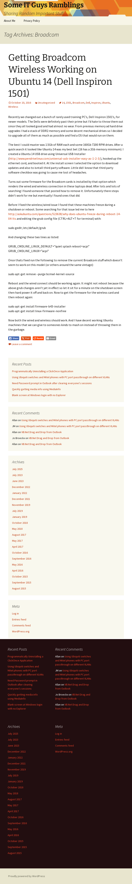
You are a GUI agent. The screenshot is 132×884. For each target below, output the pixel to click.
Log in (15, 613)
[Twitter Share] (26, 338)
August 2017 (19, 534)
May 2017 (17, 540)
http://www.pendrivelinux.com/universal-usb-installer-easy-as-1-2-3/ (54, 158)
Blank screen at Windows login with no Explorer (39, 395)
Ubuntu (106, 102)
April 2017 (17, 546)
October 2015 (20, 576)
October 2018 (20, 523)
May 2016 (17, 564)
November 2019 (21, 505)
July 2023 (17, 475)
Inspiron (96, 102)
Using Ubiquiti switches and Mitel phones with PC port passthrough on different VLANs (61, 377)
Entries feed (19, 619)
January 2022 (19, 493)
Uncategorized (46, 102)
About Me (9, 21)
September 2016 (21, 558)
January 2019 (19, 517)
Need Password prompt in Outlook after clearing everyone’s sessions (52, 383)
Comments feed (21, 625)
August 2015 (19, 588)
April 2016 (17, 570)
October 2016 (20, 552)
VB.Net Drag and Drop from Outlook (41, 432)
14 (63, 102)
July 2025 (17, 469)
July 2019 (17, 511)
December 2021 (21, 499)
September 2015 (21, 582)
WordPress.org (21, 631)
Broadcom (78, 102)
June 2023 (18, 481)
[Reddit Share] (38, 338)
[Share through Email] (51, 338)
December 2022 (21, 487)
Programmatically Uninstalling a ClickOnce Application (42, 371)
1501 (68, 102)
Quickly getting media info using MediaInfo (36, 389)
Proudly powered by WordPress (26, 876)
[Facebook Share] (13, 338)
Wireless (13, 106)
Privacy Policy (32, 21)
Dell (88, 102)
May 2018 (17, 528)
